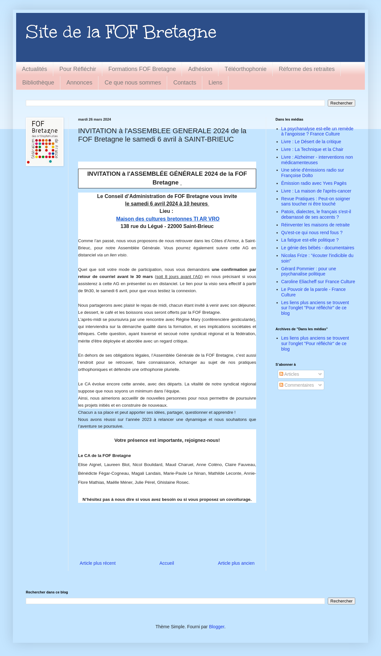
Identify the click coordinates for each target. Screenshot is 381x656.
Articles (289, 374)
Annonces (79, 82)
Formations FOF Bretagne (142, 69)
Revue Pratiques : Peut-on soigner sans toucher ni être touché (315, 201)
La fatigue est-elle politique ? (310, 240)
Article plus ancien (236, 563)
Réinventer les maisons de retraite (315, 224)
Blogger (216, 626)
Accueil (166, 563)
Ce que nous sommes (133, 82)
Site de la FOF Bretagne (121, 31)
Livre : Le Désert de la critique (311, 141)
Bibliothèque (38, 82)
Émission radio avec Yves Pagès (314, 183)
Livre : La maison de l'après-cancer (316, 191)
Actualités (34, 69)
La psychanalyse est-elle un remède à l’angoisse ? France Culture (317, 131)
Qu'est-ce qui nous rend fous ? (312, 232)
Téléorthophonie (245, 69)
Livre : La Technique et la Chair (312, 149)
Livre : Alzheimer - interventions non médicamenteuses (317, 159)
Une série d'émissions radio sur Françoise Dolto (312, 172)
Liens (215, 82)
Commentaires (296, 385)
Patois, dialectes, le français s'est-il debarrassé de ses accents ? (316, 214)
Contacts (184, 82)
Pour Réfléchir (77, 69)
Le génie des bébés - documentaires (317, 247)
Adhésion (200, 69)
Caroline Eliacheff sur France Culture (318, 281)
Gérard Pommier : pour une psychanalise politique (308, 271)
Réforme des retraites (307, 69)
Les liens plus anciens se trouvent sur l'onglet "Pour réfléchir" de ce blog (315, 308)
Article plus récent (97, 563)
